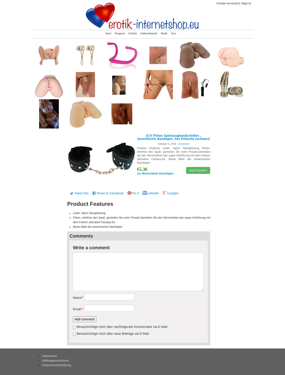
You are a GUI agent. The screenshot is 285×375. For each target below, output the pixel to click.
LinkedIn (153, 193)
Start (108, 33)
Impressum (49, 356)
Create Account (228, 3)
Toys (173, 33)
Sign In (246, 3)
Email (77, 309)
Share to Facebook (109, 193)
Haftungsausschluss (55, 360)
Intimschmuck (148, 33)
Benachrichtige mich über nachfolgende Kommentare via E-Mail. (122, 327)
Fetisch (132, 33)
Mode (164, 33)
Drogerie (120, 33)
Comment (183, 143)
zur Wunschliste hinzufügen (155, 173)
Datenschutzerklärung (56, 365)
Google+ (173, 193)
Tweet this (81, 193)
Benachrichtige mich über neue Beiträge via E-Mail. (113, 333)
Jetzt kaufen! (198, 170)
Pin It (135, 193)
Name (77, 298)
